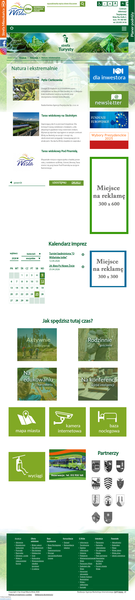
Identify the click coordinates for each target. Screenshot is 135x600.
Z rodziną (35, 569)
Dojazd (66, 542)
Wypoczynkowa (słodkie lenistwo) (38, 563)
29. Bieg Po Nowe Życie (61, 266)
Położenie (84, 555)
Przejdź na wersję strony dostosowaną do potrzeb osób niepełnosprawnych (99, 3)
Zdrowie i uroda (22, 555)
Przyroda (19, 550)
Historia (83, 553)
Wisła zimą (116, 553)
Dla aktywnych (37, 548)
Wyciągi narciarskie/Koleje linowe (55, 555)
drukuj (76, 183)
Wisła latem (116, 550)
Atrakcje (22, 58)
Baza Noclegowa (54, 545)
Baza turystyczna (51, 539)
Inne (33, 555)
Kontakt (83, 587)
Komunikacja (68, 538)
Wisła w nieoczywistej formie (21, 561)
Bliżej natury (37, 545)
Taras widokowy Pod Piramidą (59, 151)
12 (42, 281)
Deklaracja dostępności (44, 595)
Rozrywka (19, 553)
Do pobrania (101, 550)
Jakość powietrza (118, 555)
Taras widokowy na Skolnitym (59, 115)
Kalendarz (116, 545)
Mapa (114, 548)
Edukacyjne (36, 553)
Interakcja (99, 538)
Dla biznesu (36, 550)
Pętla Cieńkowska (51, 80)
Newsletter (100, 558)
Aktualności (116, 542)
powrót (16, 183)
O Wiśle (82, 538)
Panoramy (100, 542)
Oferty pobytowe (34, 539)
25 (36, 294)
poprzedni (3, 599)
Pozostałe (115, 538)
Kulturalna (36, 558)
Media (98, 553)
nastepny (8, 599)
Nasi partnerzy (101, 555)
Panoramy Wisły (86, 563)
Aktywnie (34, 58)
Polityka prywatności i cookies (20, 595)
